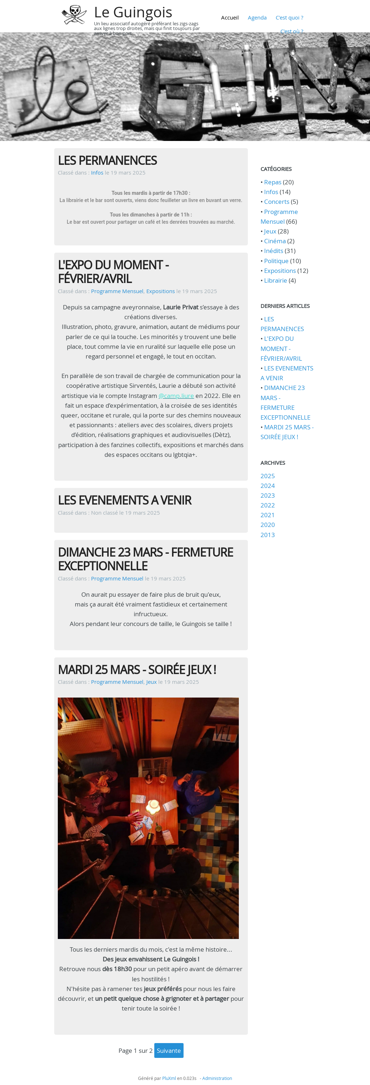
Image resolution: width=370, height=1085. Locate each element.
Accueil (230, 17)
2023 (268, 495)
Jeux (151, 681)
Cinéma (275, 241)
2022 (268, 505)
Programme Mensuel (117, 291)
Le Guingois (133, 12)
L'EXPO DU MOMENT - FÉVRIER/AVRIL (113, 271)
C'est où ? (291, 31)
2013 (268, 535)
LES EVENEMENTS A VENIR (124, 500)
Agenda (257, 17)
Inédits (273, 250)
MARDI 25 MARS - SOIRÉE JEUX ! (137, 669)
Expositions (160, 291)
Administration (217, 1078)
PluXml (169, 1078)
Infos (97, 172)
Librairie (275, 280)
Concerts (276, 201)
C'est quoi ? (289, 17)
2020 (268, 524)
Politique (276, 261)
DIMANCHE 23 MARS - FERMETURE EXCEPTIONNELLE (145, 559)
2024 (268, 485)
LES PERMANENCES (107, 160)
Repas (272, 182)
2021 (268, 515)
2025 (268, 476)
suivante (169, 1050)
